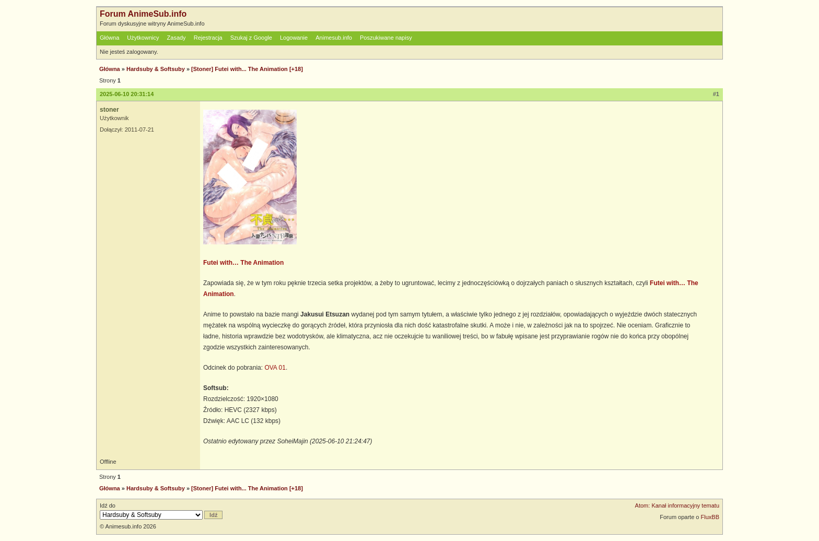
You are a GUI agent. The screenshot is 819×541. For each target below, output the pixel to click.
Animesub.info (333, 37)
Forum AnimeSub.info (143, 13)
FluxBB (710, 517)
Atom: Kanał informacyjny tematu (677, 505)
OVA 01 (274, 367)
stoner (109, 109)
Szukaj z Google (251, 37)
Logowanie (294, 37)
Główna (109, 37)
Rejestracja (208, 37)
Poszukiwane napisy (386, 37)
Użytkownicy (143, 37)
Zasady (176, 37)
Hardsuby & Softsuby (155, 69)
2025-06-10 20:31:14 (127, 94)
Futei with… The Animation (243, 262)
